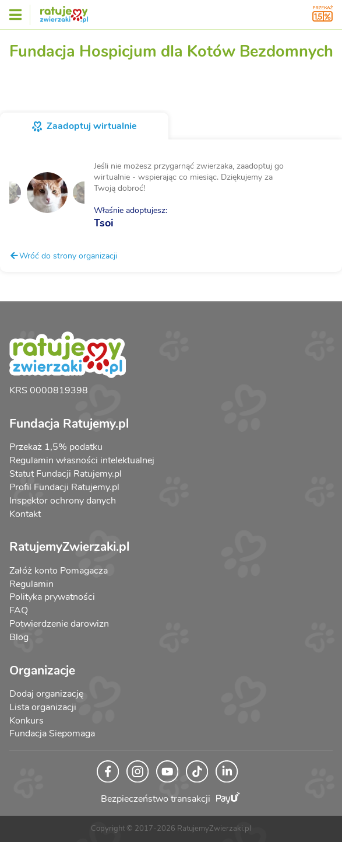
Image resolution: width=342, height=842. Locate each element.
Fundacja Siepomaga (52, 733)
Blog (19, 637)
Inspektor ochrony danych (62, 500)
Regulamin (31, 584)
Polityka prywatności (52, 597)
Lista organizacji (42, 707)
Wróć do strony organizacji (63, 255)
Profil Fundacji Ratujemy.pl (64, 487)
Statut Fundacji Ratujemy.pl (65, 473)
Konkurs (26, 720)
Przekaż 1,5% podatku (56, 447)
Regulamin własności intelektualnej (81, 460)
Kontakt (25, 514)
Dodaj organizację (46, 693)
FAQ (18, 610)
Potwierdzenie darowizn (59, 623)
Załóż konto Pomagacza (58, 570)
